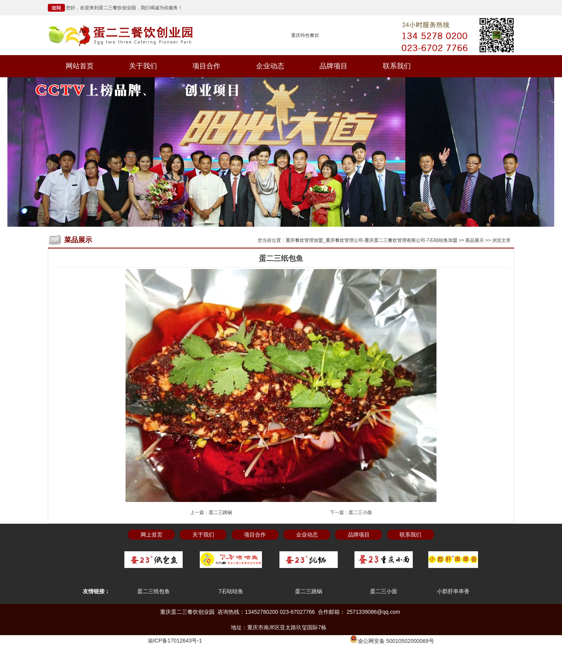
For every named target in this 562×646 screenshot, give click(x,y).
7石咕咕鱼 (230, 591)
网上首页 (151, 534)
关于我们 (143, 66)
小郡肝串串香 (453, 591)
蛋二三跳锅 (220, 512)
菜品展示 (474, 240)
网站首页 (80, 66)
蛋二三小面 (360, 512)
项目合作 (206, 66)
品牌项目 (333, 66)
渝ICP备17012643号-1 (175, 640)
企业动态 (270, 66)
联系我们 (397, 66)
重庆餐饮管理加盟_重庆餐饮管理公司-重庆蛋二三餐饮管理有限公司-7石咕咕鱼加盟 (371, 240)
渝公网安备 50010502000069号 (392, 641)
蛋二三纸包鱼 (153, 591)
